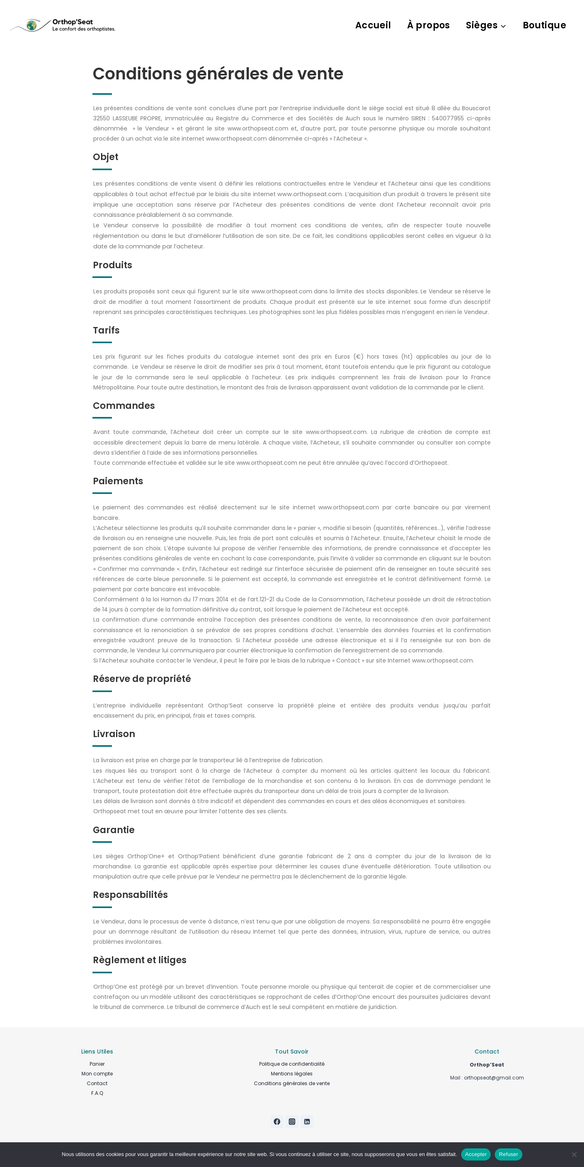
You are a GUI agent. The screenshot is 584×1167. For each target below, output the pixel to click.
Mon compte (97, 1073)
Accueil (373, 25)
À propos (428, 25)
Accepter (476, 1154)
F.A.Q (97, 1093)
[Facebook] (277, 1121)
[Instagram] (292, 1121)
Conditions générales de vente (292, 1083)
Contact (97, 1083)
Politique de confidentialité (291, 1063)
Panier (97, 1063)
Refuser (508, 1154)
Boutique (545, 25)
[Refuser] (574, 1154)
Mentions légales (292, 1073)
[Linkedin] (307, 1121)
